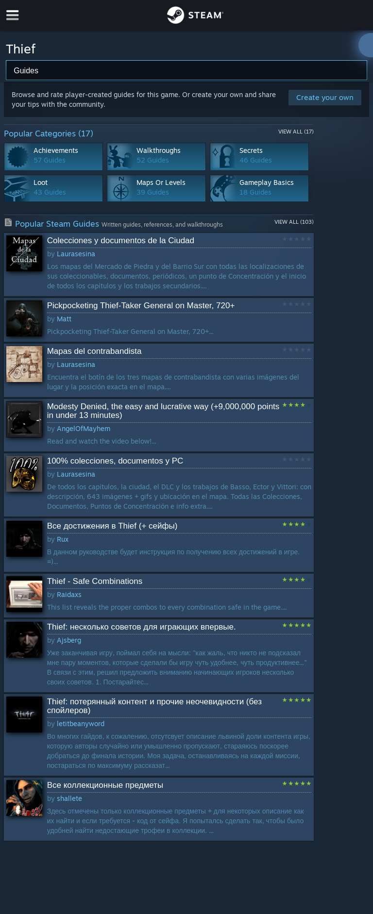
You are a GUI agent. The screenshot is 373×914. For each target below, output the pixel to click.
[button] (159, 264)
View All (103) (294, 221)
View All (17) (296, 131)
